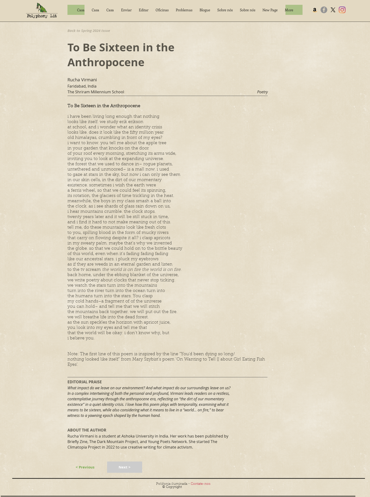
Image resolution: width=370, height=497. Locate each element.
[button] (126, 10)
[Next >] (124, 467)
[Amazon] (314, 9)
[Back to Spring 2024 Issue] (90, 30)
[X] (333, 9)
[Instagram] (342, 9)
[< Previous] (85, 467)
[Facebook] (324, 9)
